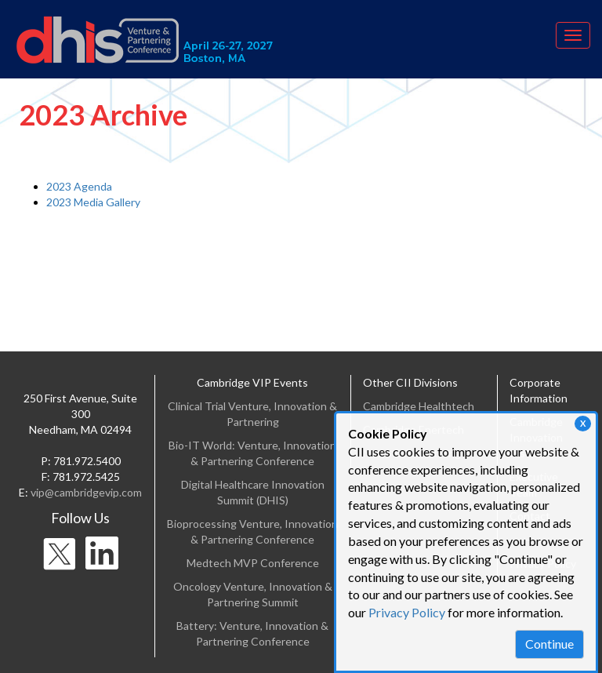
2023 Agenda (79, 186)
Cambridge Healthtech (418, 406)
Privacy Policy (406, 612)
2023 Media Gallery (93, 202)
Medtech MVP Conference (253, 562)
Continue (549, 643)
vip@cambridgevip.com (86, 492)
